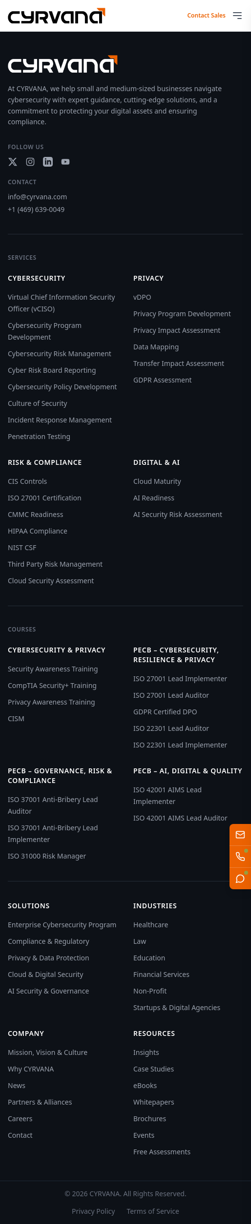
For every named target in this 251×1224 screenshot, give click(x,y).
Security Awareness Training (53, 668)
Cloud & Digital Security (45, 974)
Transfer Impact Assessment (178, 363)
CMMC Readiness (35, 514)
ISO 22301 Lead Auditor (171, 728)
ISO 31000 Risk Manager (47, 856)
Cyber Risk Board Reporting (52, 370)
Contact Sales (206, 15)
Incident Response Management (60, 419)
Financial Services (161, 974)
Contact (20, 1135)
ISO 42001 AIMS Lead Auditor (180, 817)
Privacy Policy (93, 1211)
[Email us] (240, 834)
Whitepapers (153, 1102)
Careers (20, 1118)
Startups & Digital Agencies (176, 1007)
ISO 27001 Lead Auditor (171, 695)
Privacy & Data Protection (48, 957)
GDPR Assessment (162, 379)
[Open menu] (237, 15)
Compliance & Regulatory (48, 941)
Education (149, 957)
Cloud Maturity (157, 481)
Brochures (149, 1118)
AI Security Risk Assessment (177, 514)
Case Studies (153, 1068)
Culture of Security (37, 403)
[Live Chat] (240, 878)
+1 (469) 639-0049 (36, 209)
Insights (146, 1052)
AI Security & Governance (48, 990)
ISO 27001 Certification (45, 497)
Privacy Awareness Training (51, 702)
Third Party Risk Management (55, 564)
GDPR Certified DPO (165, 711)
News (16, 1085)
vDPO (142, 297)
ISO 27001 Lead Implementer (180, 678)
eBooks (145, 1085)
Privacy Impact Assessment (176, 330)
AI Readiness (153, 497)
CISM (16, 718)
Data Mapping (156, 346)
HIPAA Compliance (37, 531)
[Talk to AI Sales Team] (240, 856)
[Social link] (13, 162)
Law (139, 941)
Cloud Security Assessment (51, 580)
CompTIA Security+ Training (52, 685)
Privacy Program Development (182, 313)
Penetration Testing (39, 436)
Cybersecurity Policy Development (62, 386)
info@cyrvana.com (37, 196)
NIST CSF (22, 547)
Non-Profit (150, 990)
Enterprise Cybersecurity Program (62, 924)
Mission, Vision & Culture (47, 1052)
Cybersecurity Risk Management (59, 353)
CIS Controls (27, 481)
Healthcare (150, 924)
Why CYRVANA (31, 1068)
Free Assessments (161, 1151)
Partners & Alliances (40, 1102)
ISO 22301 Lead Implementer (180, 744)
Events (143, 1135)
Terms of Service (152, 1211)
